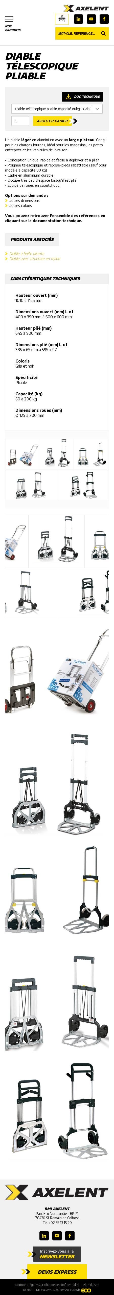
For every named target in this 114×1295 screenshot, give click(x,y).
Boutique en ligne (61, 18)
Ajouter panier (52, 121)
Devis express (57, 1272)
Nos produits (15, 24)
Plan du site (91, 1285)
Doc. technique (87, 97)
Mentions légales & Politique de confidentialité (47, 1285)
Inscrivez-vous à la (57, 1254)
